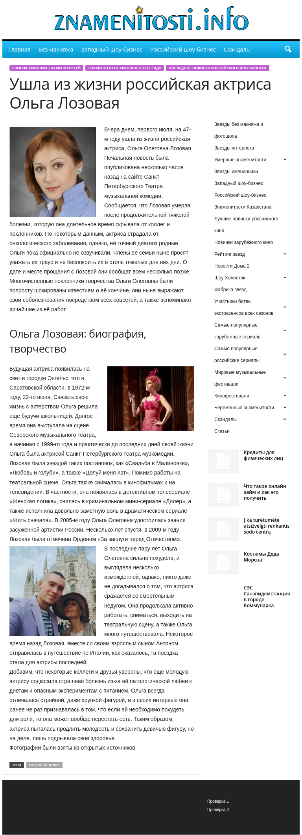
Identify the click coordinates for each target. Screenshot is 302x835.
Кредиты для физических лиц (263, 455)
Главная (19, 49)
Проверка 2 (218, 809)
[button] (287, 49)
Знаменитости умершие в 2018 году (124, 67)
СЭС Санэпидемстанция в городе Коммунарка (267, 596)
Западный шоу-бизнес (111, 49)
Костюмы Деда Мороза (261, 557)
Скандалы (237, 49)
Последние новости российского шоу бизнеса (217, 67)
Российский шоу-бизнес (183, 49)
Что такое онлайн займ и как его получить (265, 492)
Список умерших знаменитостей (46, 67)
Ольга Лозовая (44, 764)
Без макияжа (56, 49)
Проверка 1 (218, 801)
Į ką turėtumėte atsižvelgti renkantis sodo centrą (266, 526)
